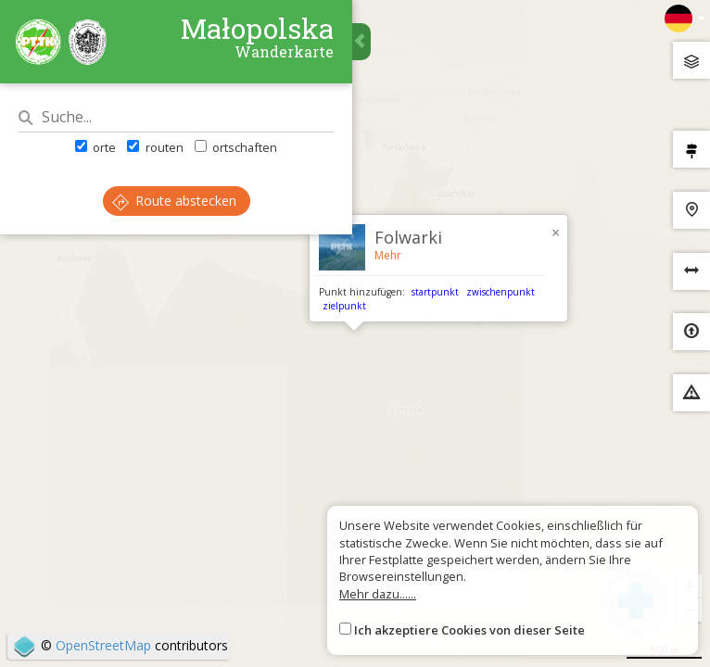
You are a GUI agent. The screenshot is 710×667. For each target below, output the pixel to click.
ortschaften (236, 147)
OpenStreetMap (103, 645)
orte (95, 147)
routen (155, 147)
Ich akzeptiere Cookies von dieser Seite (469, 630)
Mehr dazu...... (377, 593)
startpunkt (435, 291)
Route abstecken (174, 200)
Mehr (387, 255)
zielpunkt (344, 305)
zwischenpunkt (500, 291)
